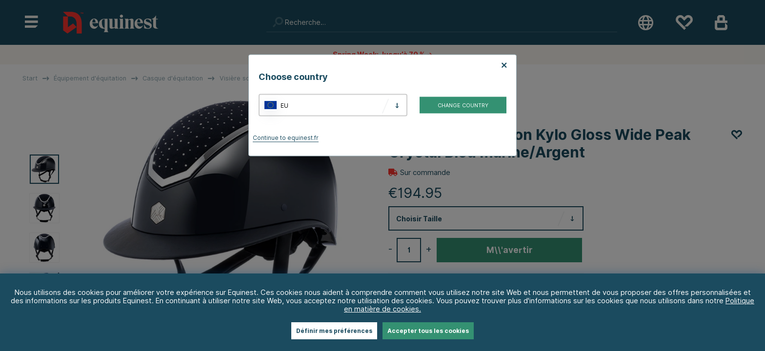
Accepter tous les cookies (428, 330)
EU (284, 105)
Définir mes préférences (334, 330)
